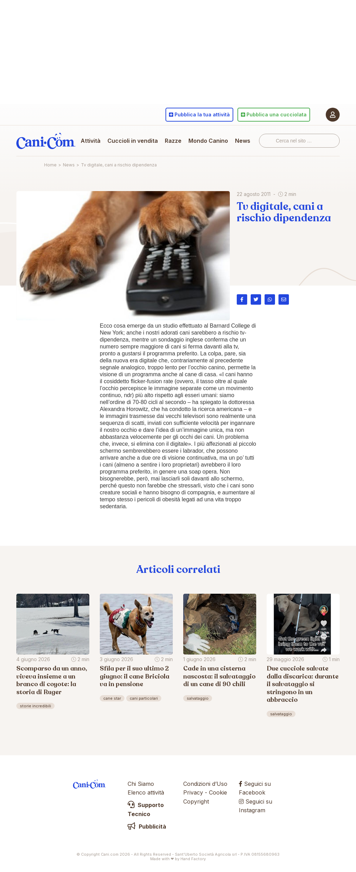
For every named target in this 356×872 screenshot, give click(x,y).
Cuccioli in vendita (132, 140)
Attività (90, 140)
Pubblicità (147, 826)
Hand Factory (193, 858)
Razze (173, 140)
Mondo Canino (208, 140)
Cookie (218, 792)
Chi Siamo (141, 783)
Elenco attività (146, 792)
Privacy (193, 792)
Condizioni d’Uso (205, 783)
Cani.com (45, 140)
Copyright (196, 801)
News (242, 140)
